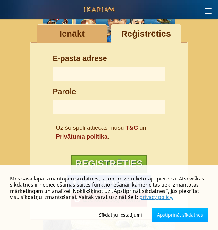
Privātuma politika (82, 136)
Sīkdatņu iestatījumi (120, 215)
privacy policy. (156, 197)
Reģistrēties (109, 164)
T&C (132, 127)
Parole (64, 91)
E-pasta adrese (80, 58)
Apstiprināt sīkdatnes (180, 215)
